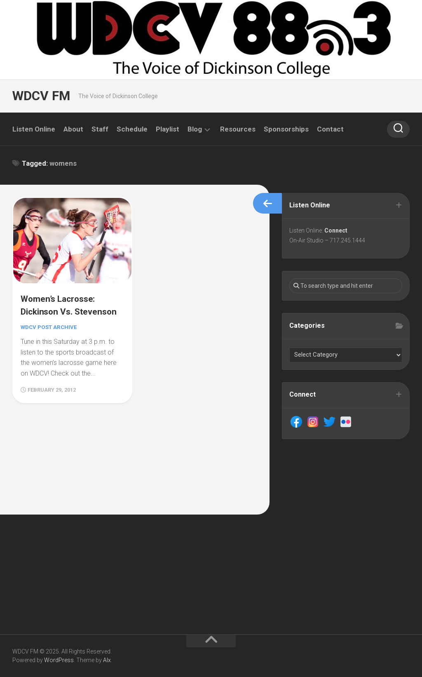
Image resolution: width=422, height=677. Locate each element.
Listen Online (33, 129)
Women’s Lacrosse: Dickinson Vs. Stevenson (63, 308)
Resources (238, 129)
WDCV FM (40, 96)
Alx (107, 660)
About (73, 129)
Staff (99, 129)
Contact (330, 129)
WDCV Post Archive (50, 337)
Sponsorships (286, 129)
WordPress (59, 660)
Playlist (167, 129)
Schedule (132, 129)
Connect (337, 231)
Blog (195, 129)
